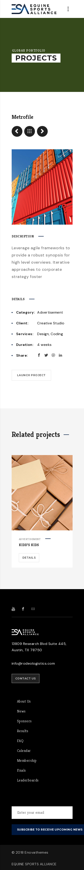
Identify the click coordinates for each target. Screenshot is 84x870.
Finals (21, 770)
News (21, 711)
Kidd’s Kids (29, 544)
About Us (24, 701)
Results (22, 731)
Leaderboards (28, 780)
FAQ (20, 740)
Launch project (31, 375)
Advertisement (50, 312)
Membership (27, 760)
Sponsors (24, 721)
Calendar (24, 750)
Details (29, 557)
